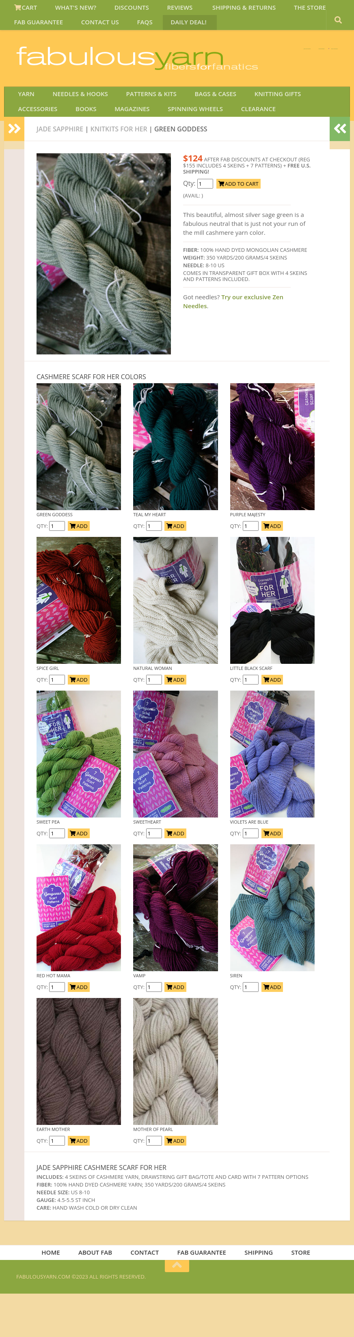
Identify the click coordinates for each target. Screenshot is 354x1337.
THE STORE (281, 9)
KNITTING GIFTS (256, 127)
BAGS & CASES (198, 127)
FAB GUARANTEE (37, 29)
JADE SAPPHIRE (60, 169)
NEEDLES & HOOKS (73, 127)
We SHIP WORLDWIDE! (198, 60)
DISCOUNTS (119, 9)
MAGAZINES (67, 147)
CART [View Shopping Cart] (24, 9)
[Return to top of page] (177, 1309)
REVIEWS (162, 9)
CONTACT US (93, 29)
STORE (295, 1294)
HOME (58, 1294)
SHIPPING (256, 1294)
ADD (78, 566)
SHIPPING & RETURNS (221, 9)
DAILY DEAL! (170, 29)
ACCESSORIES (311, 127)
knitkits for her (118, 169)
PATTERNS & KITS (139, 127)
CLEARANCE (183, 147)
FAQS (133, 29)
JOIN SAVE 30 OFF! (292, 101)
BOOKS (27, 147)
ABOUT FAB (99, 1294)
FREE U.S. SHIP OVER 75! (295, 60)
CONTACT (147, 1294)
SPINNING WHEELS (125, 147)
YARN (24, 127)
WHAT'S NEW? (68, 9)
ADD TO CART (238, 224)
